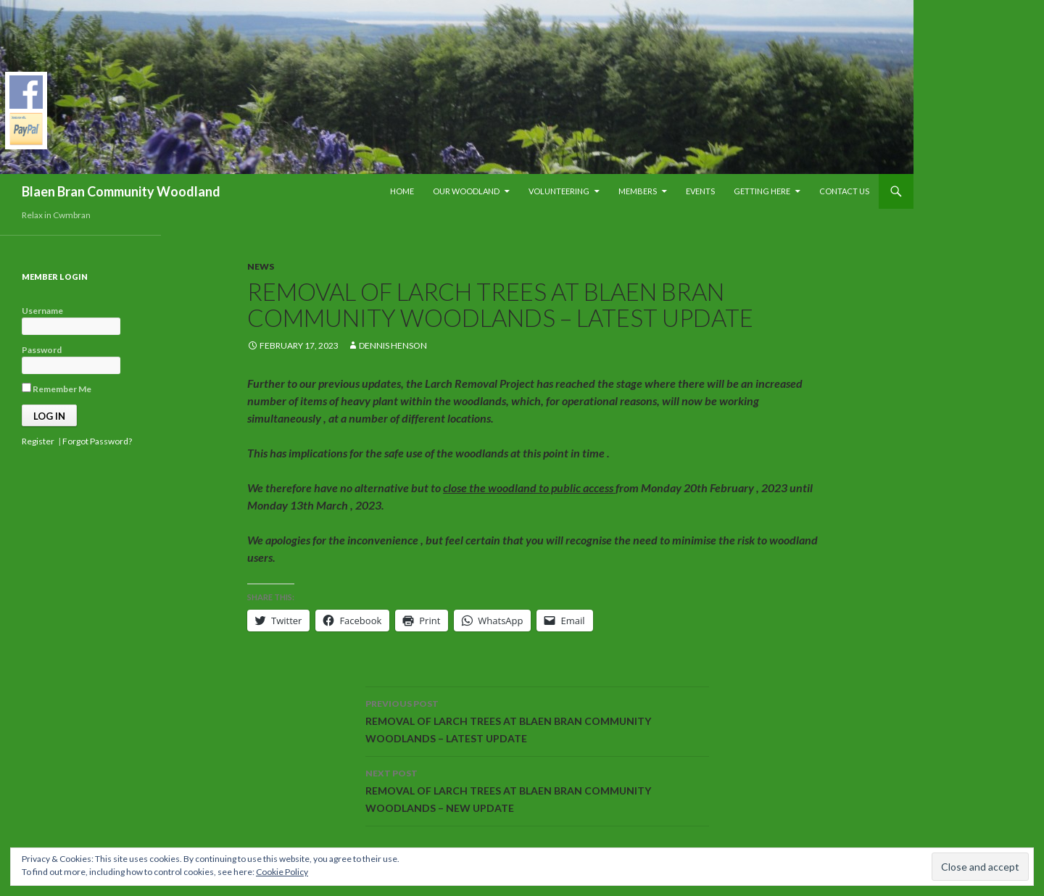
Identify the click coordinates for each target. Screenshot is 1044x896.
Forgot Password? (97, 441)
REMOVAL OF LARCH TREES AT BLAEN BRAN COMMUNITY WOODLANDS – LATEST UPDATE (537, 719)
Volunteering (559, 191)
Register (38, 441)
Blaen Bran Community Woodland (121, 191)
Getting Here (762, 191)
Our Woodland (466, 191)
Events (700, 191)
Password (42, 349)
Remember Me (56, 388)
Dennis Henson (393, 345)
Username (42, 310)
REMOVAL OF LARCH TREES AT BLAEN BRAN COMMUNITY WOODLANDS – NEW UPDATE (537, 789)
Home (402, 191)
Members (637, 191)
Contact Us (844, 191)
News (260, 266)
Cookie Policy (282, 871)
